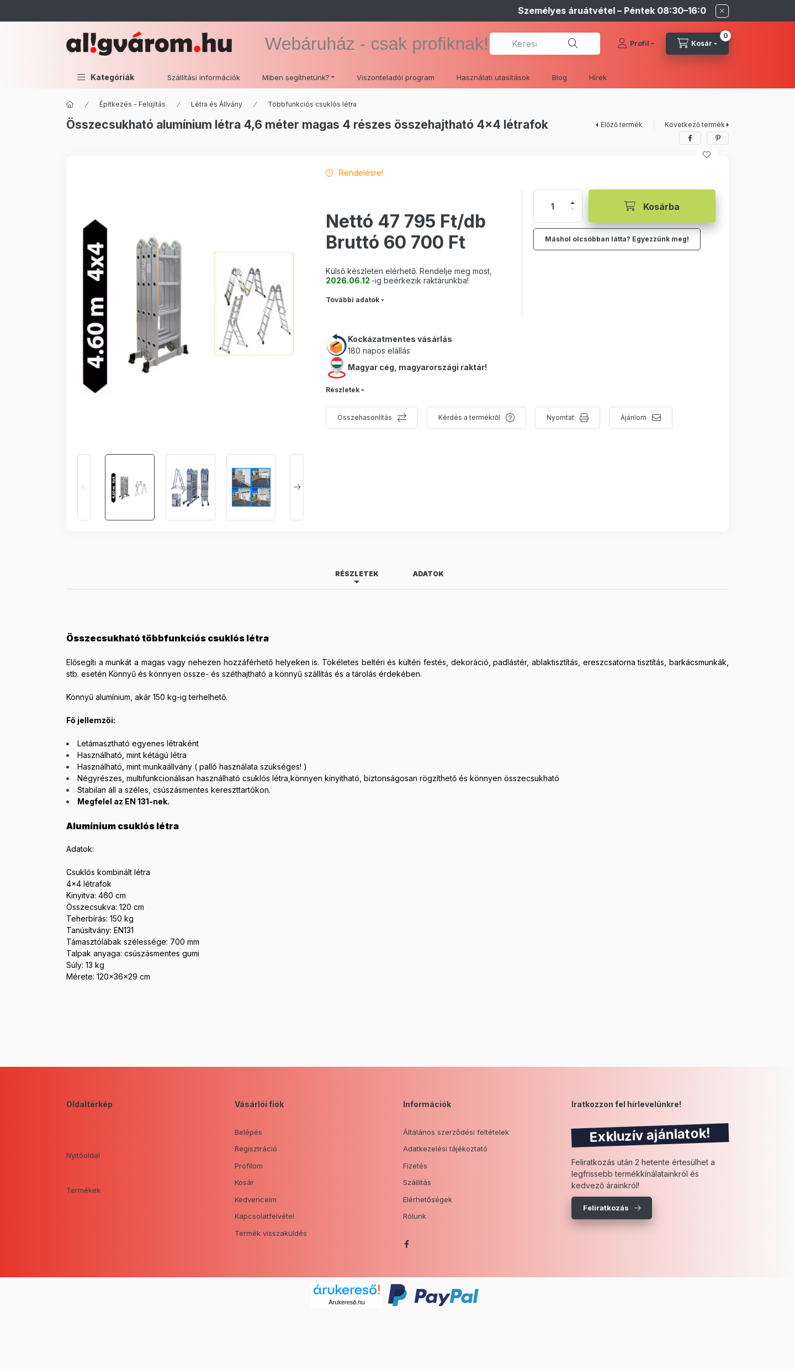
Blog (559, 77)
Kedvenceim (256, 1199)
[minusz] (572, 209)
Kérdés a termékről (469, 417)
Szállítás (417, 1182)
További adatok (352, 300)
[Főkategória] (70, 104)
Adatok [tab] (428, 574)
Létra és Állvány (216, 104)
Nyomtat (560, 417)
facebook (406, 1244)
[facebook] (690, 138)
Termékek (83, 1190)
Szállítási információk (203, 77)
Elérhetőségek (427, 1199)
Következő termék (695, 124)
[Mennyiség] (552, 206)
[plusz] (572, 202)
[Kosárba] (652, 206)
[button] (105, 77)
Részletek (342, 390)
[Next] (297, 487)
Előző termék (622, 124)
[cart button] (697, 44)
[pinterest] (718, 138)
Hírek (598, 77)
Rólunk (414, 1216)
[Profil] (636, 44)
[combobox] (545, 44)
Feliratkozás (606, 1207)
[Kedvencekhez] (707, 154)
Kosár (244, 1182)
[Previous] (84, 487)
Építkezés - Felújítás (132, 104)
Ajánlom (633, 417)
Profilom (249, 1165)
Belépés (248, 1132)
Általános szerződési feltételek (456, 1132)
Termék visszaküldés (271, 1233)
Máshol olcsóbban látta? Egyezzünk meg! (617, 239)
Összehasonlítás (364, 417)
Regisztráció (256, 1148)
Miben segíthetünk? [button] (296, 77)
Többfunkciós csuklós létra (312, 104)
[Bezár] (722, 11)
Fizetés (415, 1165)
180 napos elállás (379, 350)
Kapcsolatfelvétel (264, 1216)
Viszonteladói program (395, 77)
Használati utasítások (493, 77)
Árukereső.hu (346, 1302)
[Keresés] (573, 43)
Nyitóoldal (83, 1155)
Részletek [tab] (357, 574)
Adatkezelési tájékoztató (445, 1148)
